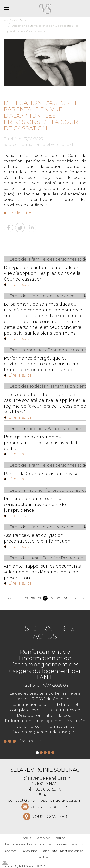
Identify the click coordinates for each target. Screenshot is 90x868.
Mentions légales (71, 851)
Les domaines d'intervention (24, 844)
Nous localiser (49, 816)
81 (52, 598)
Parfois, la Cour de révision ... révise (41, 473)
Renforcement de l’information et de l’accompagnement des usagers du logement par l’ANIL (45, 664)
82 (58, 598)
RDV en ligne (28, 851)
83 (65, 598)
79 (39, 598)
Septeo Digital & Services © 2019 (25, 866)
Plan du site (49, 851)
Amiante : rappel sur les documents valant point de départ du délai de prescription (42, 572)
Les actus (76, 844)
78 (33, 598)
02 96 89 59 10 (48, 789)
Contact (10, 851)
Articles (44, 857)
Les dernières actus (45, 632)
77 (26, 598)
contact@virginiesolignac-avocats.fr (44, 800)
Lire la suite (19, 213)
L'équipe (59, 838)
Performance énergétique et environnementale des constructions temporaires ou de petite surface (44, 364)
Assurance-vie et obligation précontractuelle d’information (37, 538)
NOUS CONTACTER (48, 807)
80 (46, 598)
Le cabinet (43, 838)
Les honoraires (57, 844)
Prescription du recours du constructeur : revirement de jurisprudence (35, 504)
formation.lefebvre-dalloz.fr (47, 144)
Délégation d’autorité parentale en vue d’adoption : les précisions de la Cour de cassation (42, 273)
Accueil (27, 838)
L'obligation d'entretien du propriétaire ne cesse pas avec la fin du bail (43, 442)
